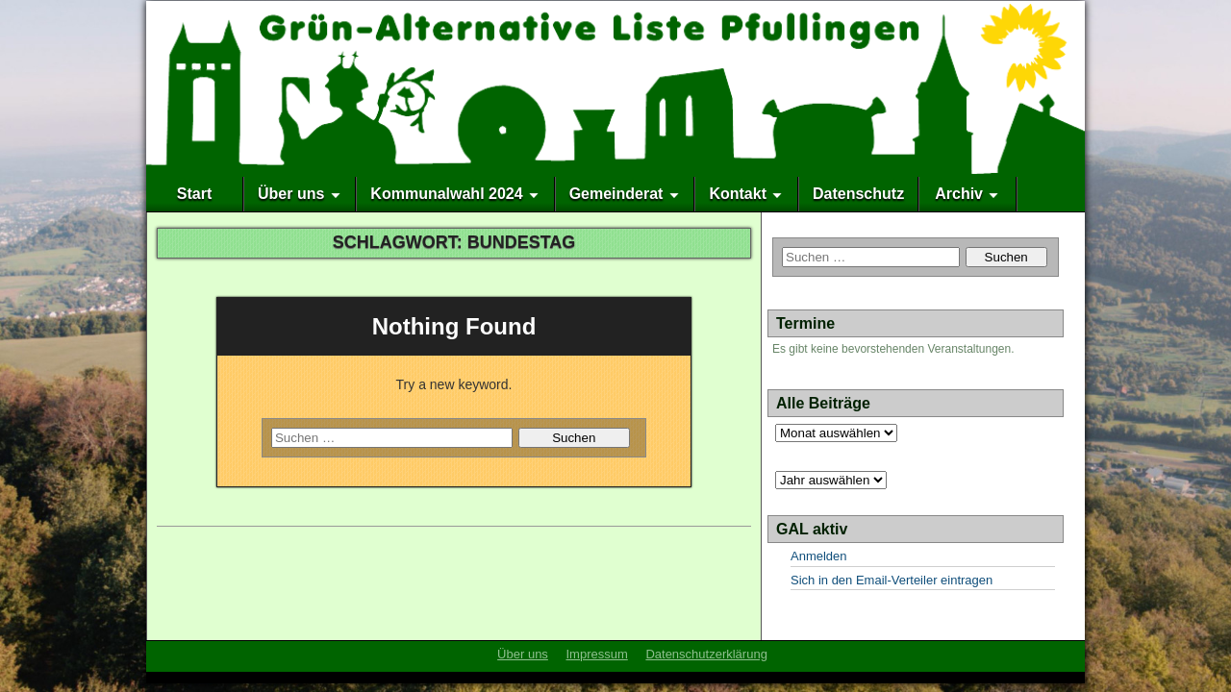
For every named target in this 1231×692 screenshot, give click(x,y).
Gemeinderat (616, 193)
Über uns (291, 193)
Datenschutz (858, 193)
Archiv (959, 193)
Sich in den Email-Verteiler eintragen (891, 580)
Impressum (596, 654)
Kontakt (737, 193)
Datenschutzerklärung (705, 654)
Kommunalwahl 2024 (446, 193)
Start (194, 193)
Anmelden (819, 556)
